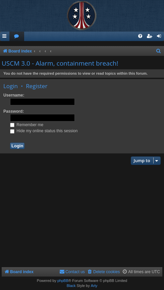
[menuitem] (16, 36)
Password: (13, 111)
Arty (94, 286)
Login (10, 85)
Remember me (26, 124)
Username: (13, 95)
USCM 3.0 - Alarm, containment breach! (60, 63)
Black (71, 286)
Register (36, 85)
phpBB (62, 281)
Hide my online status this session (44, 131)
